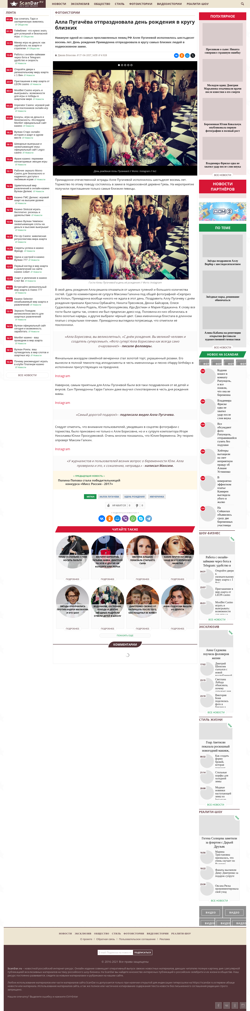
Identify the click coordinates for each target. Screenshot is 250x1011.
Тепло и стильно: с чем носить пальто (72, 558)
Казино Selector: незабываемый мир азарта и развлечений (31, 301)
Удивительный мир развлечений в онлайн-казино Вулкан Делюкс (31, 188)
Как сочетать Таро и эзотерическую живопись (29, 21)
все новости (222, 175)
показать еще (125, 635)
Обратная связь (105, 939)
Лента (11, 12)
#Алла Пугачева (109, 496)
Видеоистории (169, 4)
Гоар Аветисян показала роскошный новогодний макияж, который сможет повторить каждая (216, 750)
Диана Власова (67, 55)
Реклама (165, 939)
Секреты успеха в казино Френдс (29, 249)
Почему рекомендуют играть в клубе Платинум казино (31, 364)
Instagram (62, 376)
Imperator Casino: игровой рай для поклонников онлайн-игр (31, 108)
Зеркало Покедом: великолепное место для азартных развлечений (29, 315)
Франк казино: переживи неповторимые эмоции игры (30, 161)
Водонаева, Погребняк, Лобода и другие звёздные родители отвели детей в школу (108, 611)
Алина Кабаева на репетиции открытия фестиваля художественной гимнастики (222, 336)
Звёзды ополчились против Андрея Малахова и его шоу (72, 609)
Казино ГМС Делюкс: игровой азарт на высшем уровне (31, 200)
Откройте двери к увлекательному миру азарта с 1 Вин (31, 72)
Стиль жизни (211, 720)
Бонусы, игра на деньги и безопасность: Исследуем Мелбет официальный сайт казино (30, 121)
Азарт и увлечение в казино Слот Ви (30, 279)
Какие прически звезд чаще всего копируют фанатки (177, 560)
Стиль (120, 4)
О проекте (86, 939)
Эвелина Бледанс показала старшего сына (142, 560)
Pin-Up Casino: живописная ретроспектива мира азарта (30, 239)
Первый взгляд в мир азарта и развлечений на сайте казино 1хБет (31, 268)
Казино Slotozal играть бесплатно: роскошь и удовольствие (28, 212)
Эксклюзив (80, 4)
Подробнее (72, 579)
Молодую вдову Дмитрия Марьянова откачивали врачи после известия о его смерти (222, 88)
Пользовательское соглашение (137, 939)
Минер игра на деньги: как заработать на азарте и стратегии (29, 45)
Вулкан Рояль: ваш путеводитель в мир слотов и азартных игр (31, 352)
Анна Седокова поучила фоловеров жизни (216, 654)
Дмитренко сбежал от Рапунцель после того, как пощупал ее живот (143, 609)
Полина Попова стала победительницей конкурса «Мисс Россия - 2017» (89, 482)
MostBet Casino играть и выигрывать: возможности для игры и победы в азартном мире (29, 95)
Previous (62, 118)
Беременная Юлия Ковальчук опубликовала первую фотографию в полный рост (222, 127)
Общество (102, 4)
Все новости (27, 375)
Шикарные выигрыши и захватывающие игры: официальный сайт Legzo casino (29, 148)
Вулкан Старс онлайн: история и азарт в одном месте (28, 134)
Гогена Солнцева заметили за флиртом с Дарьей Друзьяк (219, 842)
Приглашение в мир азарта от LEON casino (31, 83)
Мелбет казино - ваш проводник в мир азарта (28, 340)
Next (188, 118)
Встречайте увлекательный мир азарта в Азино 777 (30, 289)
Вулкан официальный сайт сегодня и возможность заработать (30, 328)
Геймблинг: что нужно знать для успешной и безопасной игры (30, 33)
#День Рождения (134, 496)
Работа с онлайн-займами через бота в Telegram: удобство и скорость (29, 59)
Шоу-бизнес (209, 533)
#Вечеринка (157, 496)
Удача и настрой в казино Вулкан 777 (29, 258)
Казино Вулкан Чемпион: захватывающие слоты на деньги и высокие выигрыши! (31, 226)
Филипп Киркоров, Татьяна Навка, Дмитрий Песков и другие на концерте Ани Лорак (107, 561)
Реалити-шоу (198, 4)
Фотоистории (140, 4)
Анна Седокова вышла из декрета (177, 608)
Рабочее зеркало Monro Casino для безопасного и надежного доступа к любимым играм (30, 175)
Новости (59, 4)
